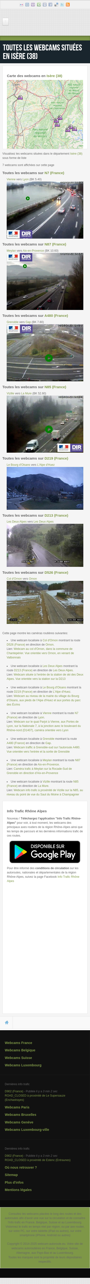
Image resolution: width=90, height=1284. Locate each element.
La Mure (26, 393)
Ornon (33, 578)
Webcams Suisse (18, 1058)
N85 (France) (55, 387)
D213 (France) (56, 515)
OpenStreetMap (72, 147)
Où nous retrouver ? (21, 1167)
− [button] (13, 93)
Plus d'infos (14, 1182)
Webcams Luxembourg (23, 1065)
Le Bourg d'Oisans (18, 464)
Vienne (11, 179)
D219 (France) (56, 458)
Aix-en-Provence (33, 250)
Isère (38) (54, 76)
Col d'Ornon (14, 578)
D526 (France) (56, 572)
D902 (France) (14, 1091)
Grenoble (12, 322)
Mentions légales (18, 1190)
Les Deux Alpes (16, 521)
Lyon (26, 179)
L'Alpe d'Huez (46, 464)
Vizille (10, 393)
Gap (28, 322)
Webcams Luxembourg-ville (27, 1130)
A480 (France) (56, 316)
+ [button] (13, 86)
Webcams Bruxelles (20, 1115)
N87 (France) (55, 244)
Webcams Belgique (20, 1050)
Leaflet (54, 147)
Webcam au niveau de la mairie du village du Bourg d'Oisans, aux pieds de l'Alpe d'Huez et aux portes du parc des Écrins (44, 700)
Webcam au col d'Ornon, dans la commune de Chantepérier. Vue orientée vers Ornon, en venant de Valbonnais (40, 653)
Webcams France (18, 1043)
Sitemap (11, 1175)
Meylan (11, 250)
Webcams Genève (19, 1122)
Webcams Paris (17, 1107)
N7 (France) (54, 173)
